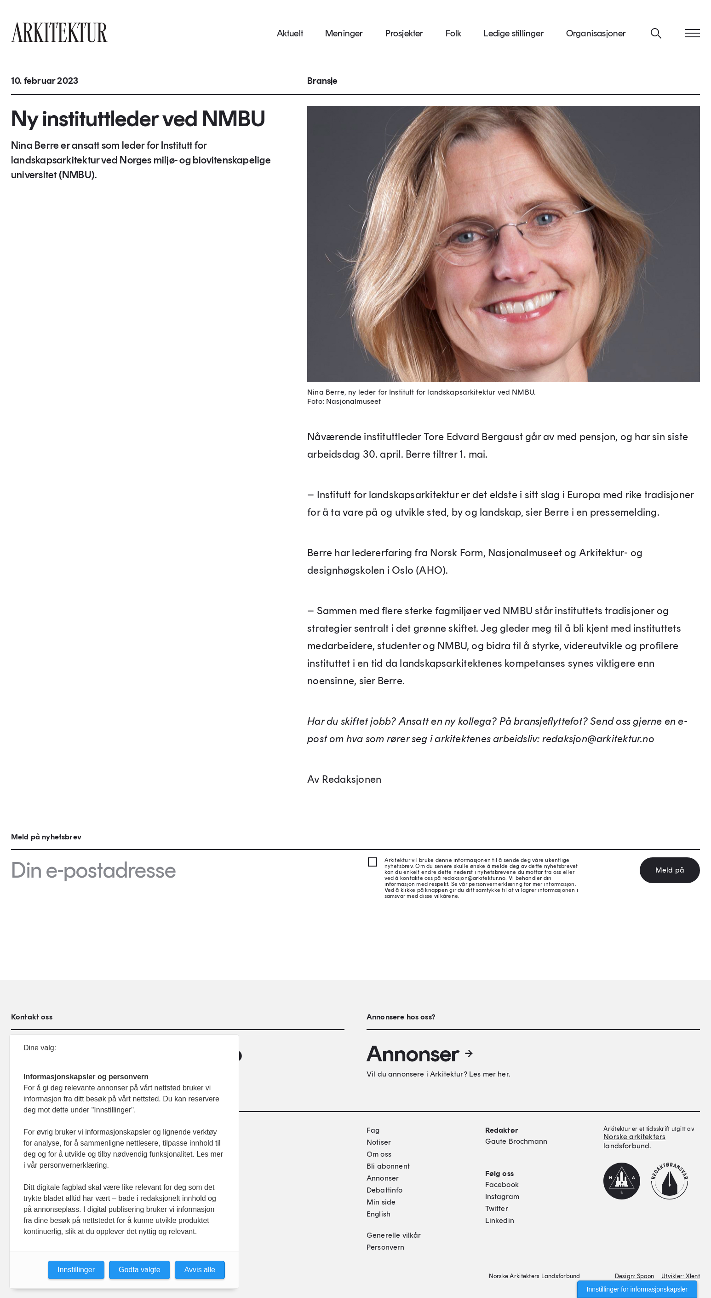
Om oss (379, 1154)
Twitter (496, 1208)
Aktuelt (290, 36)
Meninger (344, 36)
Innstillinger (76, 1270)
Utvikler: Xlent (680, 1276)
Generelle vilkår (394, 1235)
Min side (381, 1202)
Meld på (669, 870)
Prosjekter (404, 36)
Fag (373, 1130)
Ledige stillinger (513, 36)
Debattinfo (385, 1190)
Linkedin (499, 1220)
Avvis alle (199, 1270)
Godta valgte (140, 1270)
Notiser (379, 1142)
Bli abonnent (388, 1166)
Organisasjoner (596, 36)
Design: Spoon (634, 1276)
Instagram (502, 1196)
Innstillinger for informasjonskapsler (637, 1289)
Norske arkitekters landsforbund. (634, 1141)
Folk (454, 36)
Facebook (502, 1184)
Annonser (420, 1053)
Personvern (386, 1247)
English (378, 1214)
